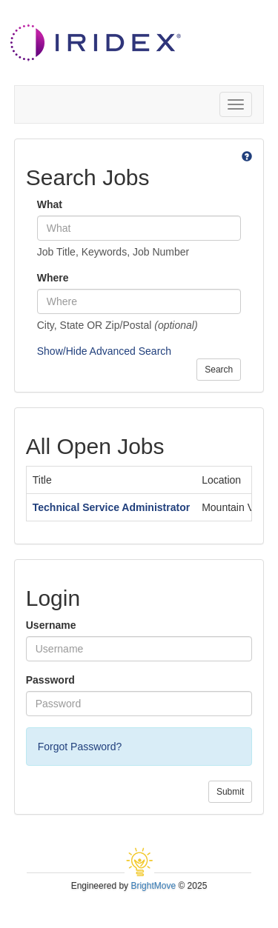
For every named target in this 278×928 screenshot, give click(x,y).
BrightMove (153, 886)
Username (51, 625)
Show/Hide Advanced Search (104, 351)
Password (50, 680)
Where (53, 278)
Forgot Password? (80, 746)
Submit (230, 792)
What (49, 204)
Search (219, 369)
